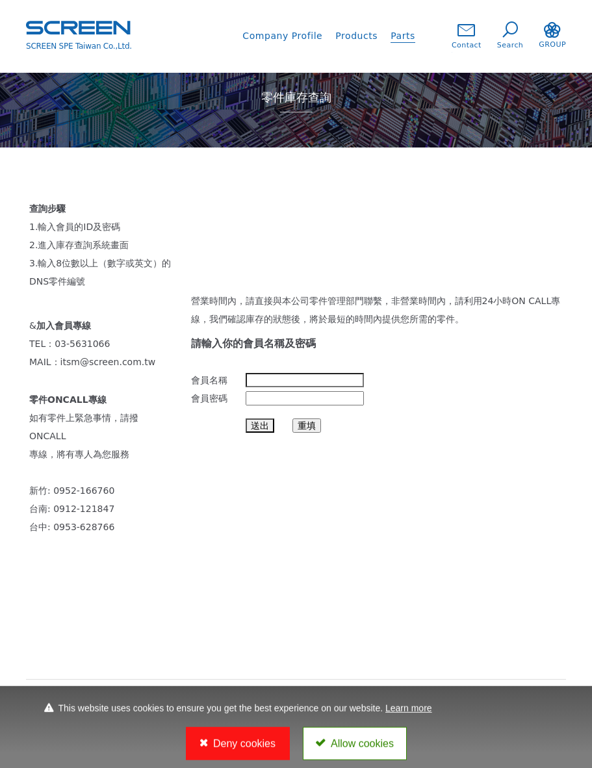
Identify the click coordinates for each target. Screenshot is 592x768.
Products (356, 36)
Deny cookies (244, 747)
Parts (403, 36)
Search (510, 35)
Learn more (408, 711)
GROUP (552, 35)
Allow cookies (362, 747)
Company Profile (282, 36)
